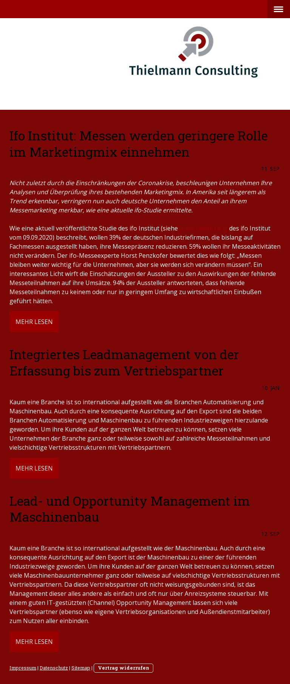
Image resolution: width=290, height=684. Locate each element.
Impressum (22, 668)
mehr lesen (34, 322)
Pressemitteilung (203, 228)
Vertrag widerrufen (123, 668)
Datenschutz (54, 668)
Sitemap (80, 668)
